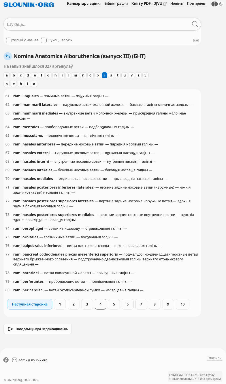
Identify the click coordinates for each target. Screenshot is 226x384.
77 (7, 254)
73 (7, 214)
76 (7, 245)
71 (7, 187)
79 (7, 281)
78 (7, 272)
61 (7, 96)
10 (183, 304)
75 (7, 237)
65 (7, 135)
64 (7, 126)
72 (7, 201)
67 (7, 152)
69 (7, 170)
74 (7, 228)
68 (7, 161)
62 (7, 104)
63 (7, 113)
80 (7, 290)
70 (7, 178)
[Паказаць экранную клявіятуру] (196, 40)
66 (7, 144)
